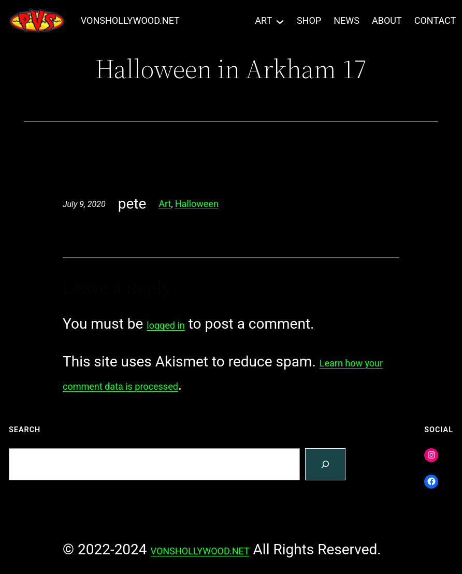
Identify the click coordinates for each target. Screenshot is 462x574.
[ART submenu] (280, 21)
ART (263, 20)
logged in (165, 325)
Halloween (197, 203)
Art (164, 203)
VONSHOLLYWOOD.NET (130, 20)
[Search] (325, 464)
